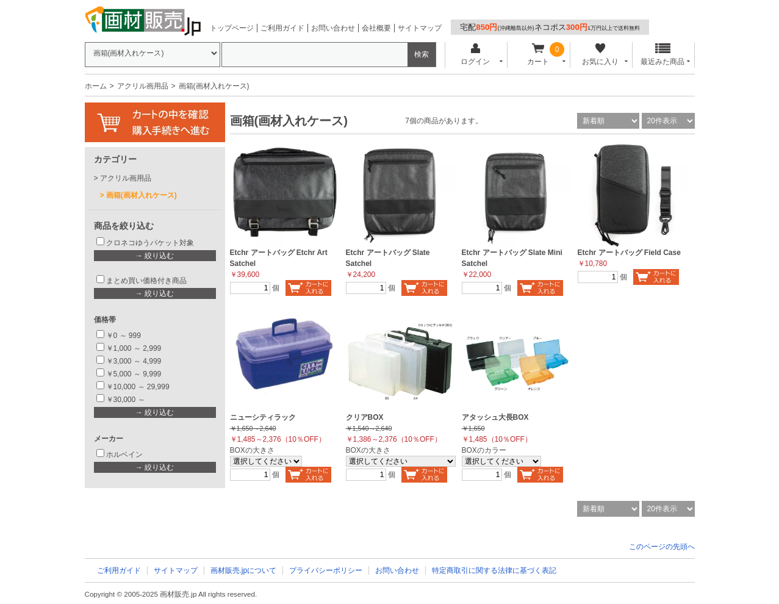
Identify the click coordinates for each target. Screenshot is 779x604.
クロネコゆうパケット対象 (150, 243)
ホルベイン (124, 454)
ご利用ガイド (282, 28)
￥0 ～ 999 (123, 335)
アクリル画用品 (142, 86)
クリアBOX (365, 417)
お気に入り (600, 54)
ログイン (475, 54)
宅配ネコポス (550, 27)
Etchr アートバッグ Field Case (629, 252)
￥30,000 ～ (126, 399)
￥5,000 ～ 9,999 (134, 374)
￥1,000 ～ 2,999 (134, 348)
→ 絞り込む (154, 255)
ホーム (96, 86)
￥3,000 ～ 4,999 (134, 361)
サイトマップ (420, 28)
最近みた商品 (662, 54)
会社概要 (376, 28)
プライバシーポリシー (325, 570)
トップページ (232, 28)
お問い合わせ (333, 28)
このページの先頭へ (662, 546)
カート (537, 54)
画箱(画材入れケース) (141, 195)
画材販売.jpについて (243, 570)
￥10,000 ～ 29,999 (138, 387)
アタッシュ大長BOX (495, 417)
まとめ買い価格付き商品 (146, 280)
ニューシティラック (263, 417)
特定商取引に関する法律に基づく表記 (494, 570)
